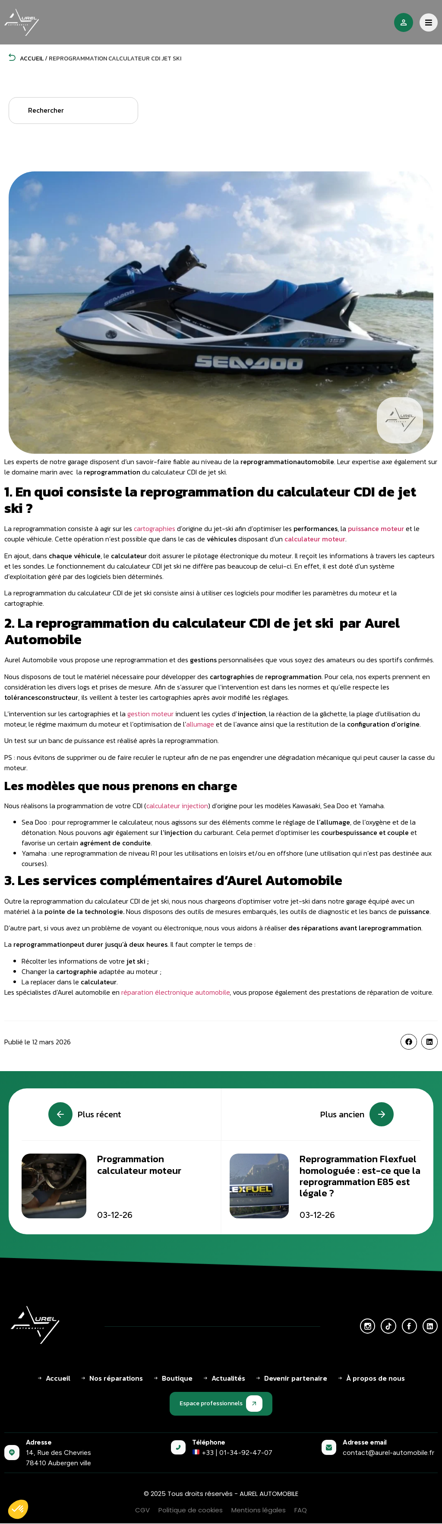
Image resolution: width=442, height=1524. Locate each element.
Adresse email (365, 1442)
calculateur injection (177, 805)
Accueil (26, 58)
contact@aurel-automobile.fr (388, 1452)
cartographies (154, 528)
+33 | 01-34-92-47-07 (232, 1452)
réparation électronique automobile (175, 992)
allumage (200, 724)
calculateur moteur (314, 539)
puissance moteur (376, 528)
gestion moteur (150, 713)
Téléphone (208, 1442)
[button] (409, 1042)
